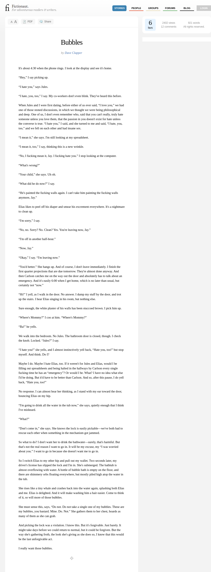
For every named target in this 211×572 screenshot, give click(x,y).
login (204, 8)
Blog (187, 8)
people (136, 8)
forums (170, 8)
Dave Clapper (73, 53)
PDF (30, 21)
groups (153, 8)
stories (120, 8)
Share (47, 21)
